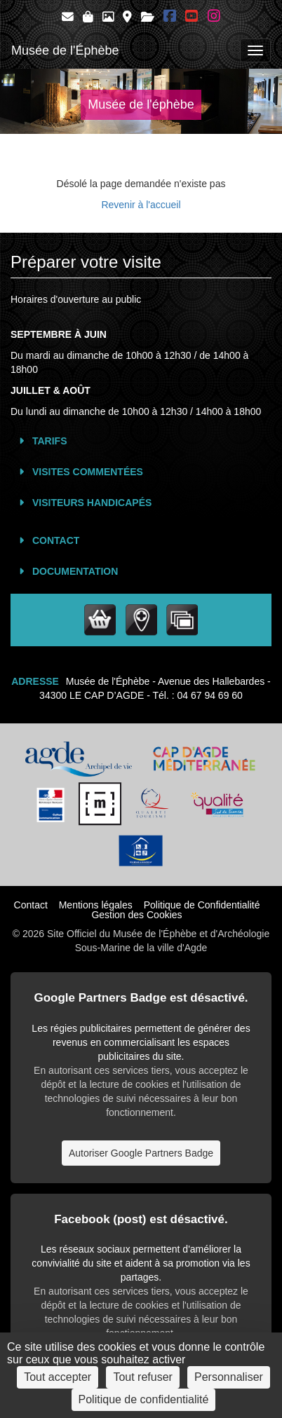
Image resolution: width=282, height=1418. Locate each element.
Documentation (75, 571)
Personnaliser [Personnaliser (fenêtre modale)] (228, 1377)
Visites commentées (87, 471)
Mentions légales (96, 905)
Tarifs (49, 440)
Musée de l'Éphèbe (65, 50)
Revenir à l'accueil (140, 204)
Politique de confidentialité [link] (144, 1399)
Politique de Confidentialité (202, 905)
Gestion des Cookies (136, 914)
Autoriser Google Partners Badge (141, 1153)
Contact (55, 540)
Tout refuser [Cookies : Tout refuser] (142, 1377)
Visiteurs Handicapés (92, 502)
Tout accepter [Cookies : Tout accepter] (57, 1377)
